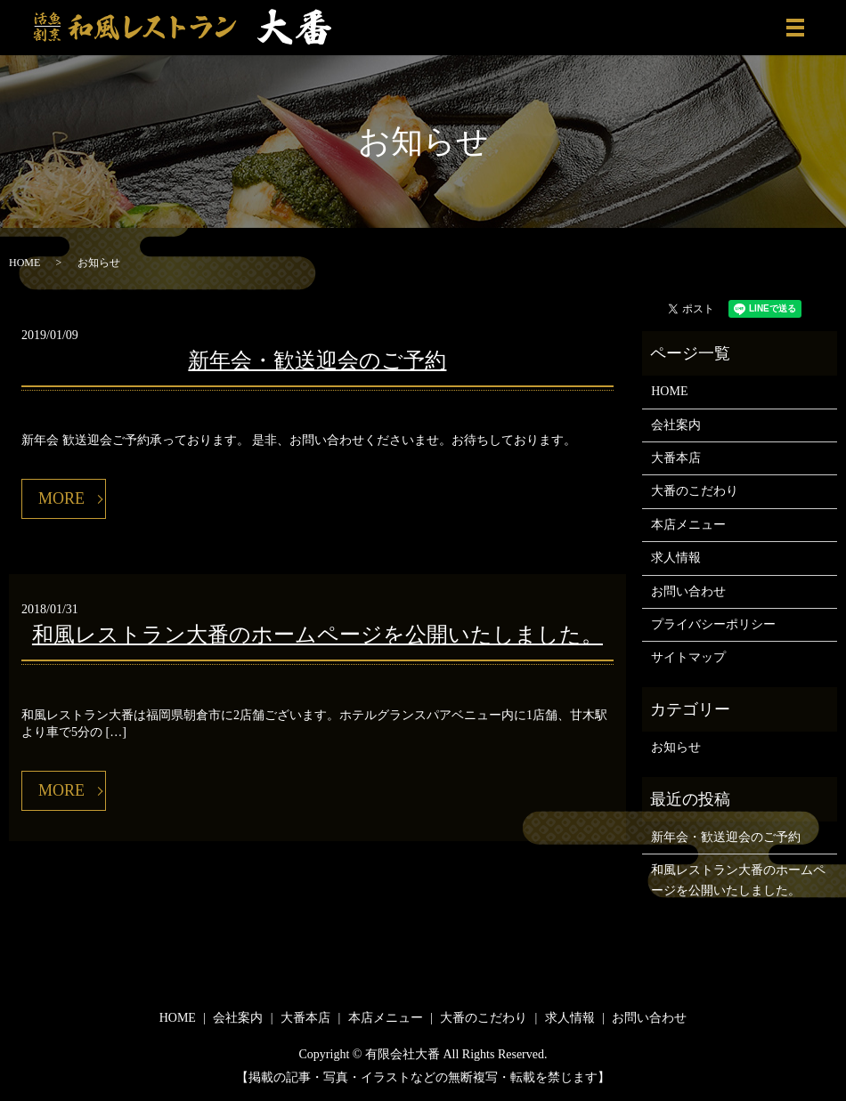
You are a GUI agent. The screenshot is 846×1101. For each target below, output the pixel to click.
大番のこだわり (694, 491)
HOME (24, 262)
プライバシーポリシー (713, 624)
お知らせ (676, 747)
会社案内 (676, 425)
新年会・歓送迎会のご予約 (317, 360)
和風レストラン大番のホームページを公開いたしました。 (317, 634)
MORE (61, 498)
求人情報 (676, 557)
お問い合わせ (688, 591)
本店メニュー (688, 524)
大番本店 (676, 458)
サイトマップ (688, 657)
